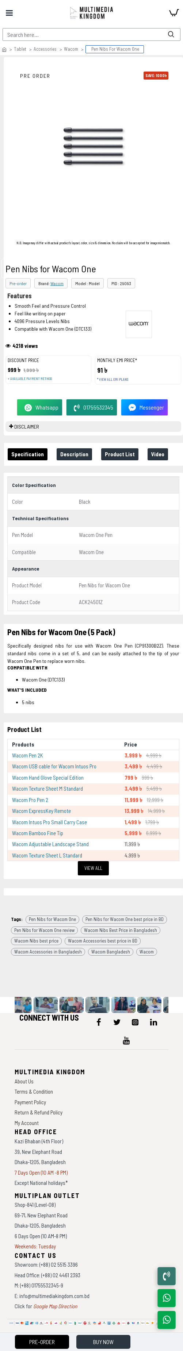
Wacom (71, 49)
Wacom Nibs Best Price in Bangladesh (120, 930)
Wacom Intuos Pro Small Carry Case (49, 822)
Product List (120, 454)
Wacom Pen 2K (27, 755)
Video (157, 454)
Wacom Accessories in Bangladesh (48, 952)
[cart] (174, 13)
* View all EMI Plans (112, 379)
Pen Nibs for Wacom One (52, 919)
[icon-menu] (98, 1022)
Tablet (20, 49)
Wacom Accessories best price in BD (102, 941)
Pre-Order (42, 1341)
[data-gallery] (24, 1005)
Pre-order (18, 283)
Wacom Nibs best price (36, 941)
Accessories (45, 49)
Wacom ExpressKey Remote (41, 810)
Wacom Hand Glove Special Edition (48, 777)
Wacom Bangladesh (110, 952)
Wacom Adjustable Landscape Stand (50, 844)
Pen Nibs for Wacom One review (44, 930)
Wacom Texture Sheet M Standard (47, 788)
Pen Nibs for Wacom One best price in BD (124, 919)
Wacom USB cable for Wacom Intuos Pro (54, 766)
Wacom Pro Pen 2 (30, 800)
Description (74, 454)
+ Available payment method (30, 379)
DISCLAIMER (26, 426)
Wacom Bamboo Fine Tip (37, 833)
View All (93, 868)
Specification (27, 454)
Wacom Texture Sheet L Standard (47, 855)
